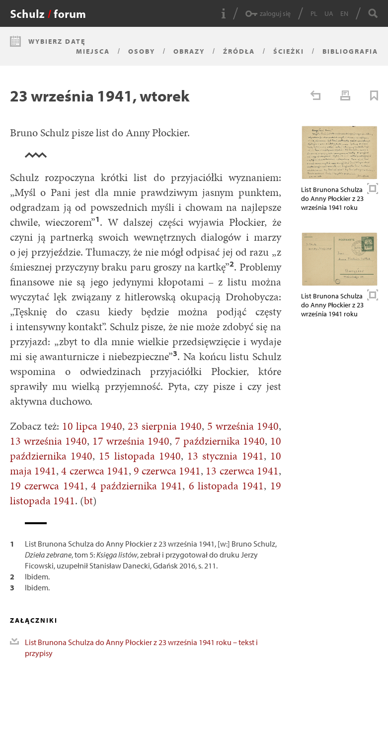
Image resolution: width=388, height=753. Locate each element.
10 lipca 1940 (92, 426)
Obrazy (189, 51)
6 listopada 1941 (226, 485)
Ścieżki (288, 51)
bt (88, 500)
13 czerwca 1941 (242, 470)
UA (328, 13)
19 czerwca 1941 (47, 485)
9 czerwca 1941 (167, 470)
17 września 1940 (130, 441)
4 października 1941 (136, 485)
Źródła (239, 51)
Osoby (141, 51)
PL (313, 13)
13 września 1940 (48, 441)
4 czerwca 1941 (94, 470)
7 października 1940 (220, 441)
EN (344, 13)
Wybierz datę (56, 41)
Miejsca (93, 51)
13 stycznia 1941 (225, 456)
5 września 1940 (243, 426)
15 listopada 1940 (139, 456)
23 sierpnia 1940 (165, 426)
